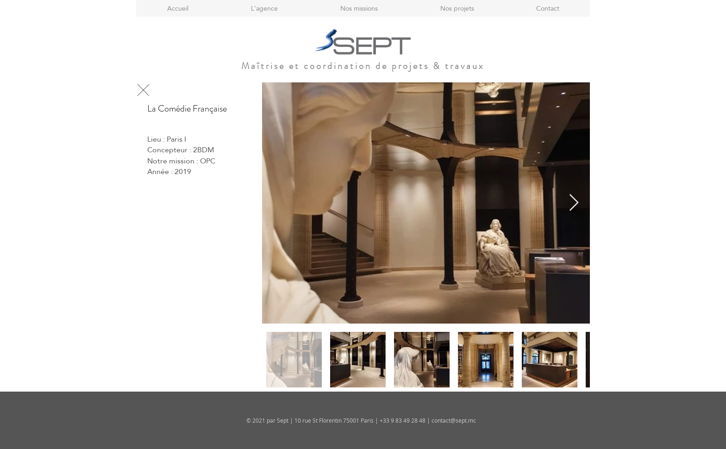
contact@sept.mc (454, 420)
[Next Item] (574, 203)
